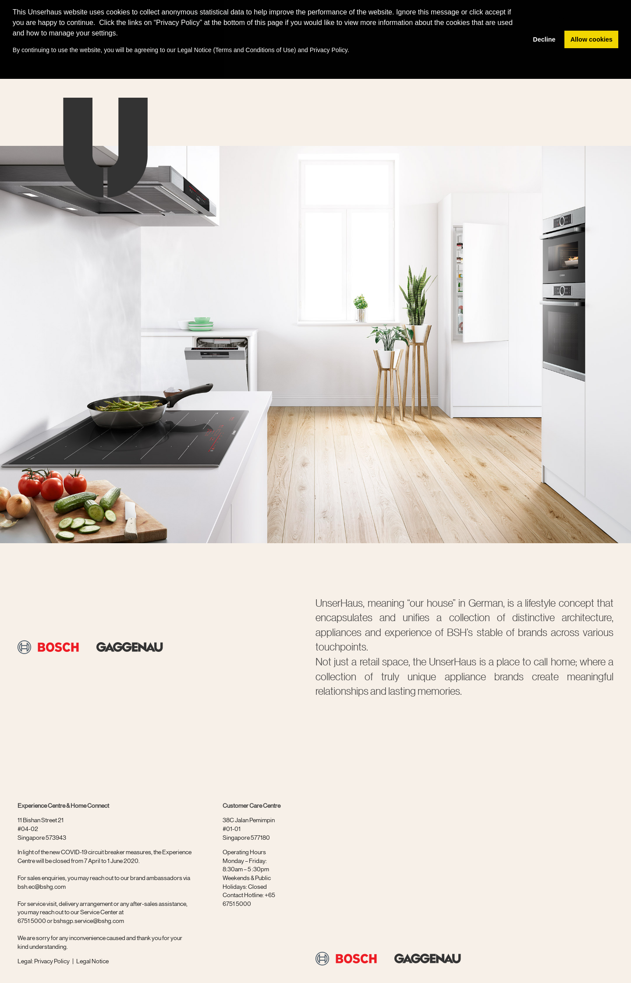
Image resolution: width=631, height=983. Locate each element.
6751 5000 (32, 920)
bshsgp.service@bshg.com (88, 920)
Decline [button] (544, 39)
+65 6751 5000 (249, 899)
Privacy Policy (52, 961)
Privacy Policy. (329, 49)
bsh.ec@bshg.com (42, 886)
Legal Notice (194, 49)
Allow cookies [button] (592, 39)
